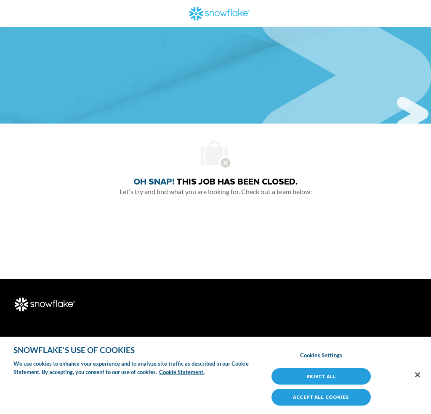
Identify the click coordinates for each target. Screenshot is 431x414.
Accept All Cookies (321, 397)
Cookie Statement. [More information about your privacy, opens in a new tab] (182, 372)
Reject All (321, 376)
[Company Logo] (219, 12)
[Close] (417, 375)
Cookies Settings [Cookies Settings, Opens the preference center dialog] (321, 355)
